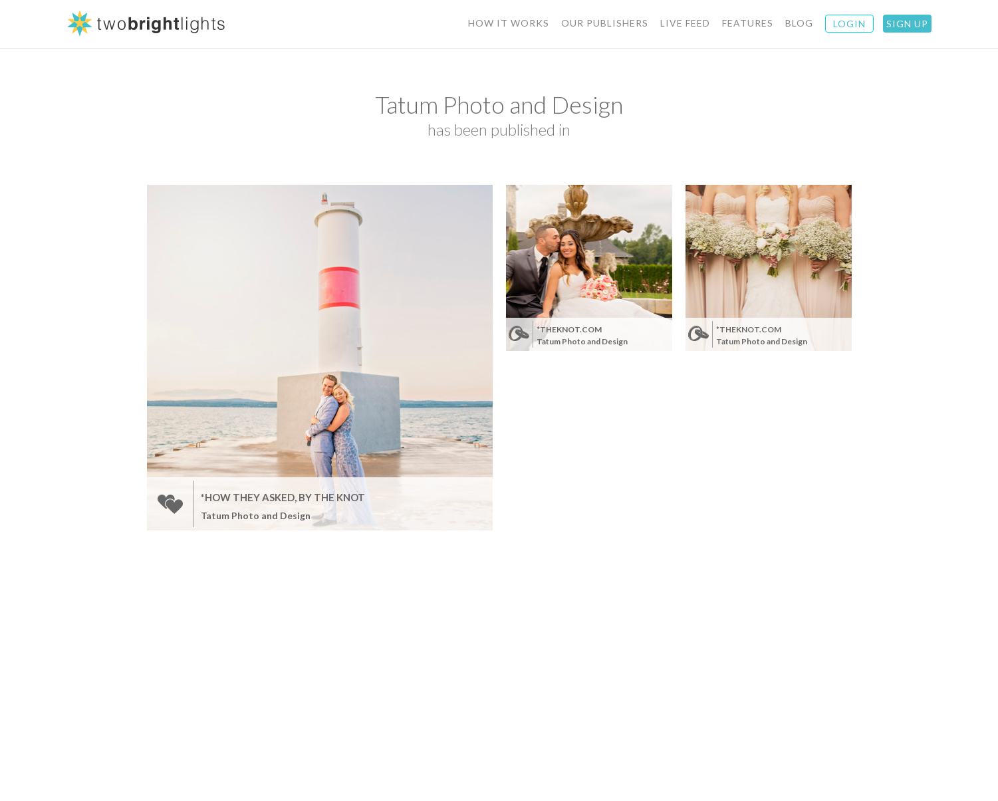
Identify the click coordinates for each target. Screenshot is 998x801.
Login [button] (849, 23)
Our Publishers (604, 23)
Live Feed (685, 23)
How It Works (508, 23)
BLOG (799, 23)
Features (747, 23)
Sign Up (907, 23)
